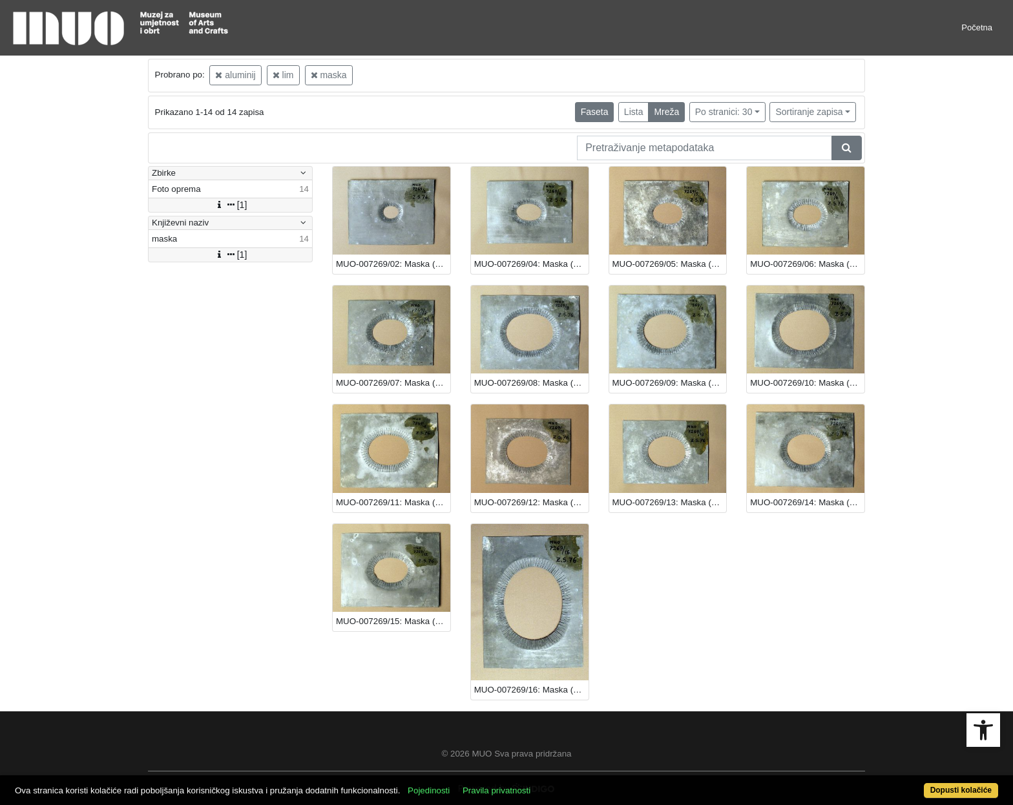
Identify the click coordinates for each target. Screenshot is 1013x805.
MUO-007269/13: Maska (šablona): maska (669, 502)
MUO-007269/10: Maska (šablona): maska (807, 383)
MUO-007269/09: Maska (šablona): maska (669, 383)
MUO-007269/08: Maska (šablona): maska (531, 383)
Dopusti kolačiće (961, 790)
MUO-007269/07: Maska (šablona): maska (393, 383)
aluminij (235, 75)
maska (329, 75)
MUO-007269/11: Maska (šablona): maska (393, 502)
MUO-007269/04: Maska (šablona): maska (531, 264)
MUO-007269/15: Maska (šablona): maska (393, 621)
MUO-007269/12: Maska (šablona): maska (531, 502)
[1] (230, 205)
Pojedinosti (429, 790)
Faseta (595, 112)
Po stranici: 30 (724, 112)
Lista (633, 112)
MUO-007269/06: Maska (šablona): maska (807, 264)
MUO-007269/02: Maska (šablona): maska (393, 264)
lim (283, 75)
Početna (976, 27)
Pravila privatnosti (496, 790)
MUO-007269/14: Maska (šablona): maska (807, 502)
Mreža (666, 112)
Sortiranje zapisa (808, 112)
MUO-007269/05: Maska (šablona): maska (669, 264)
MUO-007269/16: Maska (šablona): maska (531, 690)
